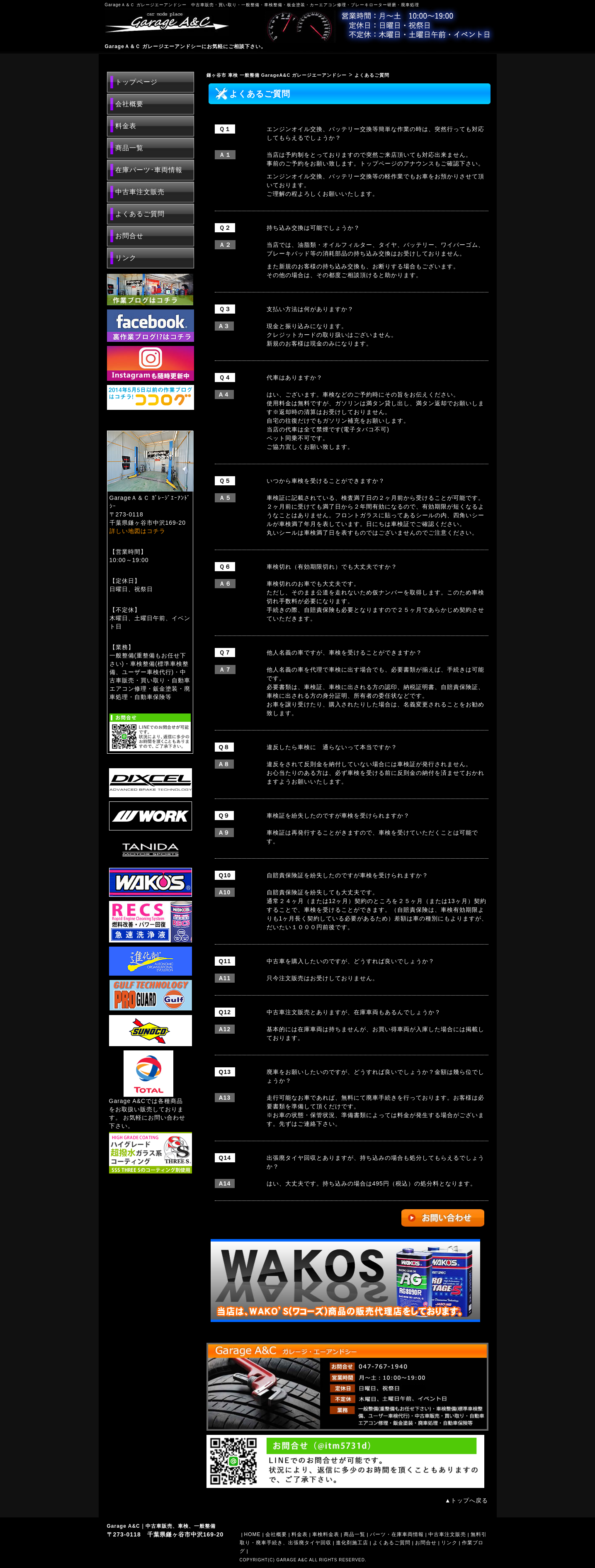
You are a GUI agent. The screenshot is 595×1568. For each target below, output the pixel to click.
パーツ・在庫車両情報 (397, 1534)
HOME (252, 1534)
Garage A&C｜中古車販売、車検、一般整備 (161, 1526)
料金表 (125, 125)
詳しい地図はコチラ (137, 531)
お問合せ (129, 235)
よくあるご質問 (140, 213)
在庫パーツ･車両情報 (148, 169)
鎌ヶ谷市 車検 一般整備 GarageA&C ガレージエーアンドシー (276, 75)
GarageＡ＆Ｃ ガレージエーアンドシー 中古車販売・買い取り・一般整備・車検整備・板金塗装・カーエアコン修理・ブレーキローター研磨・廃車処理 (262, 4)
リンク (125, 257)
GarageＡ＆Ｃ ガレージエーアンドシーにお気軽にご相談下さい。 (186, 46)
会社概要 (129, 103)
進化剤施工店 (352, 1543)
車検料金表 (325, 1534)
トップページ (136, 81)
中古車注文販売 (140, 191)
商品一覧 (129, 147)
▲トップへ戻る (466, 1500)
